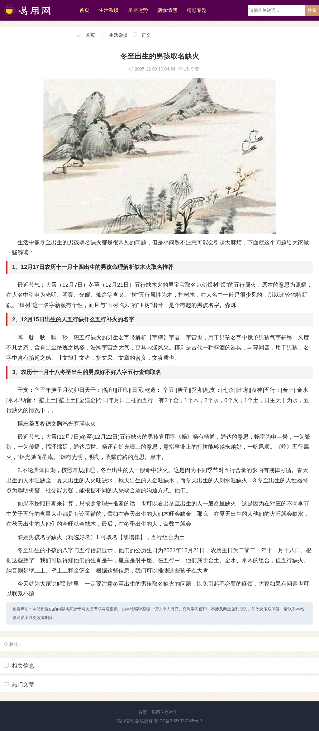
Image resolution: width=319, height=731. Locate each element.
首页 (84, 10)
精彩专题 (197, 10)
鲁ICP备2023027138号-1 (178, 720)
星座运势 (138, 10)
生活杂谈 (109, 10)
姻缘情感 (167, 10)
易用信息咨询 (164, 712)
